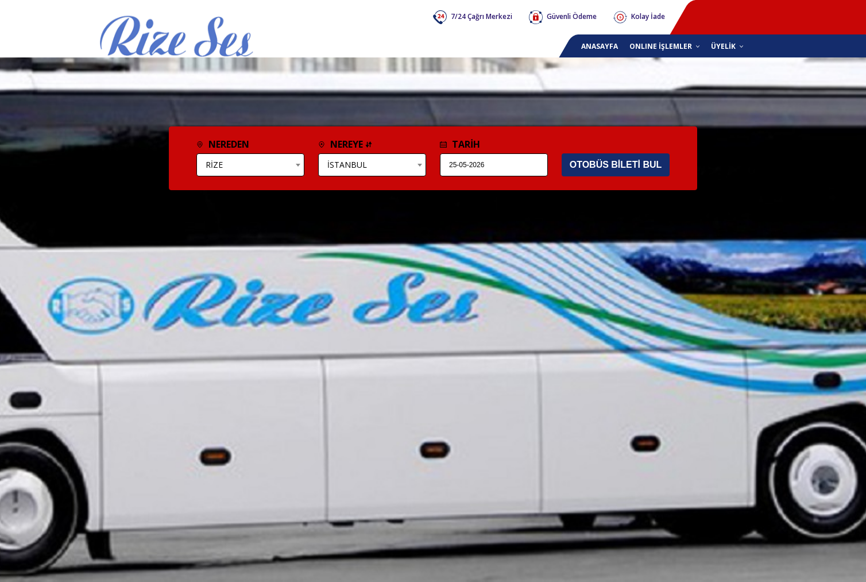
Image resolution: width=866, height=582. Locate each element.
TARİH (460, 144)
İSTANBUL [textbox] (347, 164)
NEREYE (345, 144)
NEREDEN (222, 144)
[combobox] (250, 164)
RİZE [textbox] (214, 164)
